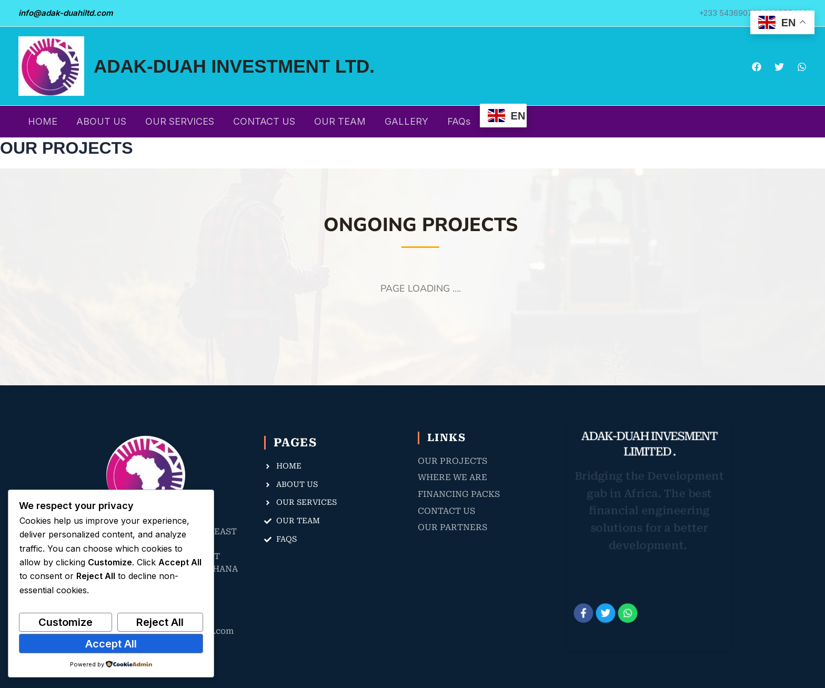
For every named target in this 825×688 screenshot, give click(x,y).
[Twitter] (779, 67)
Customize (65, 622)
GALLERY (406, 121)
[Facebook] (756, 67)
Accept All (111, 643)
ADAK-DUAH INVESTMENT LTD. (234, 66)
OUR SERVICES (179, 121)
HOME (42, 121)
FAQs (458, 121)
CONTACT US (264, 121)
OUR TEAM (340, 121)
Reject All (160, 622)
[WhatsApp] (802, 67)
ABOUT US (101, 121)
